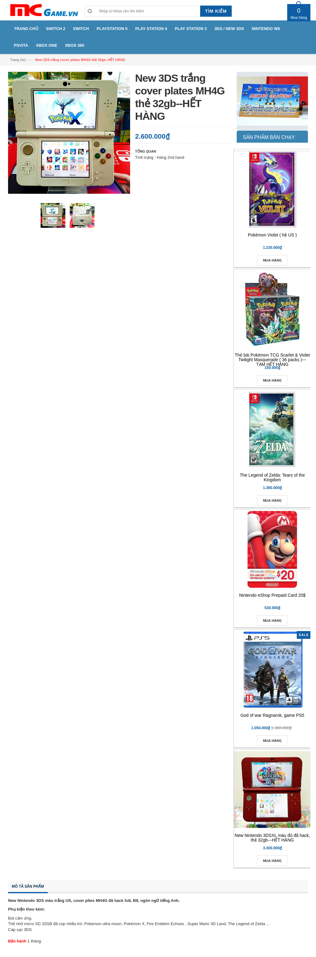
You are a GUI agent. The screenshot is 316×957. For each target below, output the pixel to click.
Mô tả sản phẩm (28, 886)
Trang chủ (18, 60)
